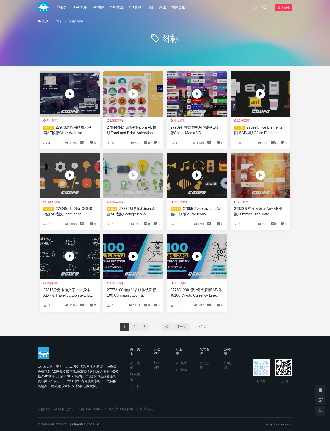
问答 (150, 7)
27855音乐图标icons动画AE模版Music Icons (195, 211)
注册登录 (283, 7)
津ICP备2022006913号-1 (84, 424)
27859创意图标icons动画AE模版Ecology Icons (132, 211)
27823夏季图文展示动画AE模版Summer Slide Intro (258, 211)
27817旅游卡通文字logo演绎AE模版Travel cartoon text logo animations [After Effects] (68, 293)
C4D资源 (117, 7)
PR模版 (181, 370)
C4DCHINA (94, 409)
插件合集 (178, 7)
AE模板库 (111, 409)
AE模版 (79, 7)
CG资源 (135, 7)
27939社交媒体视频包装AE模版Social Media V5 (194, 130)
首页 (62, 7)
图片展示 (52, 120)
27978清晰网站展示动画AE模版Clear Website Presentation (67, 130)
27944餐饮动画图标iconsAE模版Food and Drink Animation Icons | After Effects (131, 130)
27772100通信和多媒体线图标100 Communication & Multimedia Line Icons (131, 293)
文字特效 (52, 283)
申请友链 (144, 409)
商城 (162, 7)
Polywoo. (286, 424)
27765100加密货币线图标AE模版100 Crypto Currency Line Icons (195, 293)
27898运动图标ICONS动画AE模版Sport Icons (67, 211)
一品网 (79, 409)
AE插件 (98, 7)
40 (167, 326)
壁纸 (69, 409)
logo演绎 (117, 120)
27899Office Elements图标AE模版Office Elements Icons (258, 130)
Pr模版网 (126, 409)
